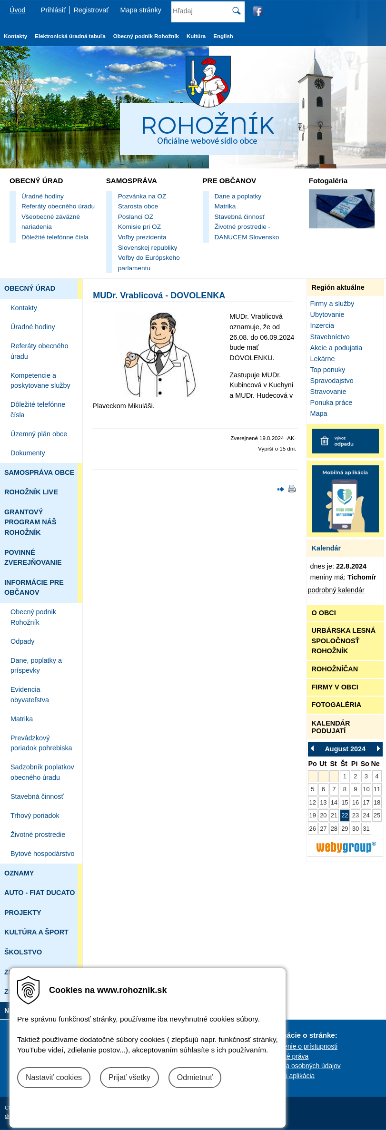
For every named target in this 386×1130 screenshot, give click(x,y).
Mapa (318, 413)
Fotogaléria (328, 181)
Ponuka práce (331, 402)
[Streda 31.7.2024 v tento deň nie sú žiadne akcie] (334, 776)
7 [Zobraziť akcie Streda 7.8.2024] (334, 789)
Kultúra (196, 36)
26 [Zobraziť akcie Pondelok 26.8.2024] (312, 828)
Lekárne (322, 359)
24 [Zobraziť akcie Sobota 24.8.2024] (366, 815)
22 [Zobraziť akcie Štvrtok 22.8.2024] (344, 815)
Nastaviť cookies (54, 1077)
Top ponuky (328, 369)
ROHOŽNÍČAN (335, 669)
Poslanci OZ (135, 216)
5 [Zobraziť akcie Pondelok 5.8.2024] (312, 789)
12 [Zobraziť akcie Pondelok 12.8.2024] (312, 802)
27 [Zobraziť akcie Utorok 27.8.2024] (323, 828)
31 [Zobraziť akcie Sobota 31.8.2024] (366, 828)
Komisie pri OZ (139, 226)
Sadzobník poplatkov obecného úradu (42, 772)
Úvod (18, 10)
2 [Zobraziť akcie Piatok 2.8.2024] (355, 776)
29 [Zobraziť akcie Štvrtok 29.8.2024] (344, 828)
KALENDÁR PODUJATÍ (331, 727)
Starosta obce (138, 206)
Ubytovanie (327, 314)
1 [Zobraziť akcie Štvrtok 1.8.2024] (344, 776)
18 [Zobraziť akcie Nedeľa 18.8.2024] (377, 802)
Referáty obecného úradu (58, 206)
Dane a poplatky (238, 196)
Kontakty (23, 308)
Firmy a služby (332, 303)
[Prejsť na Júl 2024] (315, 748)
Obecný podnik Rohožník (33, 617)
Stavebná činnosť (240, 216)
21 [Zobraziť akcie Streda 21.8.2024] (334, 815)
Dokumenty (27, 453)
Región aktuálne (338, 287)
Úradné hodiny (42, 196)
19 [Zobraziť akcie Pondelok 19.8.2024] (312, 815)
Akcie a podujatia (336, 348)
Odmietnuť (195, 1077)
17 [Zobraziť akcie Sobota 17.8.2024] (366, 802)
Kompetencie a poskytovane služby (40, 381)
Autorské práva (286, 1056)
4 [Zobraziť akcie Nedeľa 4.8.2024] (376, 776)
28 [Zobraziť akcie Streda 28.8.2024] (334, 828)
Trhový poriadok (34, 815)
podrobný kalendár (336, 590)
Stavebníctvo (330, 337)
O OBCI (324, 613)
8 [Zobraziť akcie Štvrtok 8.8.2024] (344, 789)
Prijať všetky (129, 1077)
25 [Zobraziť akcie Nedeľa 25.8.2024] (377, 815)
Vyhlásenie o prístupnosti (300, 1046)
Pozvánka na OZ (142, 196)
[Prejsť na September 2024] (375, 748)
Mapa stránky (140, 10)
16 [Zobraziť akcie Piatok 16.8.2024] (355, 802)
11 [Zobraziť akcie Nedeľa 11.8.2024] (377, 789)
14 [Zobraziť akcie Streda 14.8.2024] (334, 802)
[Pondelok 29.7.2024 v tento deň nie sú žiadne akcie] (313, 776)
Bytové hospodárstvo (42, 853)
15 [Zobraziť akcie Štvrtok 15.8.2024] (344, 802)
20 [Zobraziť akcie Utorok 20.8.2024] (323, 815)
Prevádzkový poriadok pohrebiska (41, 743)
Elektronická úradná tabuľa (70, 36)
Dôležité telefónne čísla (55, 237)
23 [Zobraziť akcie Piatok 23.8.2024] (355, 815)
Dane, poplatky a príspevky (36, 666)
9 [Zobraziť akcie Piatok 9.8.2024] (355, 789)
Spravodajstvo (332, 380)
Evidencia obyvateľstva (29, 695)
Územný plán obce (38, 434)
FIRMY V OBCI (335, 687)
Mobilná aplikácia (289, 1076)
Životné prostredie (37, 834)
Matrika (225, 206)
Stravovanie (328, 391)
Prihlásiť (53, 10)
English (223, 36)
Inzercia (322, 325)
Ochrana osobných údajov (302, 1066)
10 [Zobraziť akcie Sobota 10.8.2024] (366, 789)
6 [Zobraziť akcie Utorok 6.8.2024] (323, 789)
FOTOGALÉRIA (336, 704)
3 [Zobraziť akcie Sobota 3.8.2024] (366, 776)
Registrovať (91, 10)
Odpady (22, 641)
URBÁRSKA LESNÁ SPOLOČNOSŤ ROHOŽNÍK (344, 641)
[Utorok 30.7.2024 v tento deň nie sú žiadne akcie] (323, 776)
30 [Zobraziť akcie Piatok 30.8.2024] (355, 828)
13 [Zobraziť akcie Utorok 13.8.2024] (323, 802)
